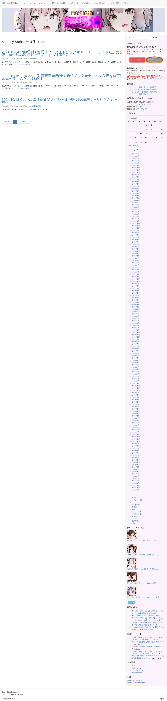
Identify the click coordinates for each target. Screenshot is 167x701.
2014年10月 (136, 467)
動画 (133, 509)
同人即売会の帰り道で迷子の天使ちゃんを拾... (144, 555)
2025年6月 (136, 182)
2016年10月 (136, 416)
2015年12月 (136, 437)
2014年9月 (136, 469)
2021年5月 (136, 293)
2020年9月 (136, 311)
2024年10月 (136, 200)
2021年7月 (136, 288)
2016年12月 (136, 411)
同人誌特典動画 (100, 3)
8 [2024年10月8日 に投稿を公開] (140, 129)
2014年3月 (136, 481)
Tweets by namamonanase (136, 683)
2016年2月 (136, 432)
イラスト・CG (137, 500)
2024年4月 (136, 214)
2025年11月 (136, 170)
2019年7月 (136, 344)
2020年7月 (136, 316)
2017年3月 (136, 404)
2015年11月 (136, 439)
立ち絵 (134, 519)
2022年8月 (136, 260)
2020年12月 (136, 305)
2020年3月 (136, 325)
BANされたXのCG (58, 3)
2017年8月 (136, 395)
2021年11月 (136, 281)
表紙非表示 (36, 106)
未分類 (34, 58)
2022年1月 (136, 277)
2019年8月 (136, 342)
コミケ (134, 502)
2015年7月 (136, 446)
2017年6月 (136, 400)
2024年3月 (136, 216)
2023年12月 (136, 223)
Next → (25, 122)
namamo (19, 58)
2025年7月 (136, 179)
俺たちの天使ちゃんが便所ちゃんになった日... (144, 569)
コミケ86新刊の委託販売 (141, 94)
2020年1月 (136, 330)
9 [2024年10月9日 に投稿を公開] (146, 129)
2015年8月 (136, 444)
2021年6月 (136, 291)
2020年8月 (136, 314)
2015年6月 (136, 448)
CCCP (152, 78)
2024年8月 (136, 205)
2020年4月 (136, 323)
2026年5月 (136, 156)
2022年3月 (136, 272)
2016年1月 (136, 434)
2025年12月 (136, 168)
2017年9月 (136, 393)
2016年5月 (136, 425)
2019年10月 (136, 337)
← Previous (7, 122)
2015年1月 (136, 460)
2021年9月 (136, 284)
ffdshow (159, 78)
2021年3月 (136, 298)
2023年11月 (136, 226)
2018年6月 (136, 372)
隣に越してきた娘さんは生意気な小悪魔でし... (144, 540)
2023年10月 (136, 228)
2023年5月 (136, 240)
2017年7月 (136, 397)
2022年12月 (136, 251)
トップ (24, 3)
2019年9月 (136, 339)
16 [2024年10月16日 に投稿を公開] (146, 133)
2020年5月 (136, 321)
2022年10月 (136, 256)
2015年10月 (136, 441)
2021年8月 (136, 286)
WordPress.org (137, 673)
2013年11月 (136, 488)
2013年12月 (136, 485)
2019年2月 (136, 356)
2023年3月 (136, 244)
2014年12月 (136, 462)
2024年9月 (136, 202)
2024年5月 (136, 212)
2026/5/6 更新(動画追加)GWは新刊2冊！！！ (148, 642)
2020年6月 (136, 318)
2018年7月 (136, 369)
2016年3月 (136, 430)
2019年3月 (136, 353)
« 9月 (130, 145)
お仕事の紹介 (114, 3)
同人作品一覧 (74, 3)
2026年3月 (136, 161)
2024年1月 (136, 221)
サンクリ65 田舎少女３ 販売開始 (144, 92)
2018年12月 (136, 360)
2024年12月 (136, 196)
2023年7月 (136, 235)
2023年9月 (136, 230)
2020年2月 (136, 328)
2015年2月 (136, 458)
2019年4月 (136, 351)
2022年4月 (136, 270)
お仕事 (134, 498)
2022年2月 (136, 274)
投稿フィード (136, 668)
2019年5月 (136, 349)
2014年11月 (136, 465)
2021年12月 (136, 279)
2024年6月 (136, 209)
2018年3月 (136, 379)
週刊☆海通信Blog (10, 3)
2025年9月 (136, 175)
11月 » (135, 145)
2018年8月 (136, 367)
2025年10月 (136, 172)
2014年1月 (136, 483)
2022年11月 (136, 253)
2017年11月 (136, 388)
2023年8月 (136, 233)
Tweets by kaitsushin (134, 680)
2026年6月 (136, 154)
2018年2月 (136, 381)
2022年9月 (136, 258)
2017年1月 (136, 409)
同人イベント (136, 512)
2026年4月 (136, 158)
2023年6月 (136, 237)
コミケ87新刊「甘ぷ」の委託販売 (144, 87)
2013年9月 (136, 490)
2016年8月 (136, 420)
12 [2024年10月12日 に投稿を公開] (162, 129)
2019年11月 (136, 335)
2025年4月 (136, 186)
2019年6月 (136, 346)
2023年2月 (136, 247)
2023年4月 (136, 242)
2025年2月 (136, 191)
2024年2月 (136, 219)
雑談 (133, 523)
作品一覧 (131, 602)
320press (162, 699)
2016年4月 (136, 427)
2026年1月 (136, 165)
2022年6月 (136, 265)
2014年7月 (136, 474)
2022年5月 (136, 267)
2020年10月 (136, 309)
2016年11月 (136, 414)
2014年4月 (136, 478)
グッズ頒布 (86, 3)
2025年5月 (136, 184)
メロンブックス (142, 109)
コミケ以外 (136, 505)
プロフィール (43, 3)
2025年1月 (136, 193)
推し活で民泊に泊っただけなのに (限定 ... (142, 583)
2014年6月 (136, 476)
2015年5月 (136, 451)
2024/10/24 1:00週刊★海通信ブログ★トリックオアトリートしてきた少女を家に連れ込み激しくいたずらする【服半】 (62, 53)
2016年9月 (136, 418)
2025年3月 (136, 189)
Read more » (25, 64)
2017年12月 (136, 386)
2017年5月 (136, 402)
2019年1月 (136, 358)
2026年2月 (136, 163)
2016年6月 (136, 423)
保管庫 (134, 507)
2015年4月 (136, 453)
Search (154, 38)
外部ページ (127, 3)
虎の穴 (138, 106)
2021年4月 (136, 295)
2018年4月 (136, 376)
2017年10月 (136, 390)
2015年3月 (136, 455)
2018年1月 (136, 383)
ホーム (32, 3)
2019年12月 (136, 332)
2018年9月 (136, 365)
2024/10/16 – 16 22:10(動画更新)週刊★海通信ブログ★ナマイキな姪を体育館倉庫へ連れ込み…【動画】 (62, 77)
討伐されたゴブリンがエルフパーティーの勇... (144, 597)
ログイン (135, 666)
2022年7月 (136, 263)
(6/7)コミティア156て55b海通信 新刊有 (146, 615)
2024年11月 (136, 198)
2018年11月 (136, 362)
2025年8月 (136, 177)
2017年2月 (136, 407)
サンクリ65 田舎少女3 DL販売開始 (144, 89)
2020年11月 (136, 307)
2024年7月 (136, 207)
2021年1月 (136, 302)
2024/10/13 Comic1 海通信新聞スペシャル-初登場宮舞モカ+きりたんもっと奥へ (61, 101)
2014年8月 (136, 471)
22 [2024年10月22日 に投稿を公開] (141, 138)
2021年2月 (136, 300)
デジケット (146, 104)
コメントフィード (138, 670)
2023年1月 (136, 249)
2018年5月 (136, 374)
